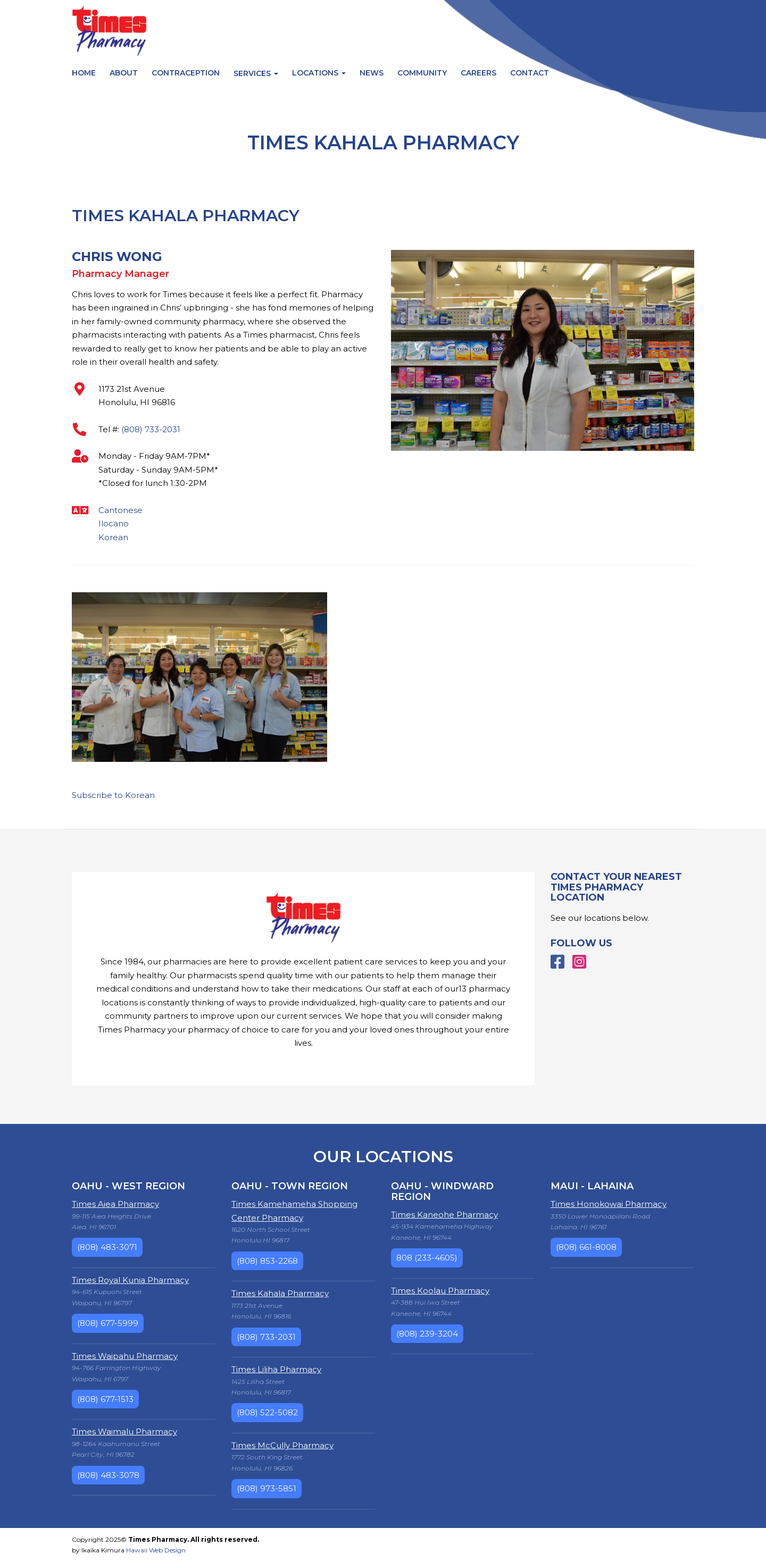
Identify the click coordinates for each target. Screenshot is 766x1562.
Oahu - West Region (128, 1186)
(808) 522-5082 (267, 1412)
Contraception (186, 73)
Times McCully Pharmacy (282, 1445)
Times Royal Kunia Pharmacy (130, 1280)
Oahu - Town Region (289, 1186)
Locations (319, 73)
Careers (478, 73)
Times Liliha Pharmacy (276, 1369)
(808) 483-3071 (107, 1247)
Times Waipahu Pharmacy (125, 1356)
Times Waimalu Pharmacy (124, 1431)
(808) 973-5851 (266, 1488)
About (124, 73)
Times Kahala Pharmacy (280, 1293)
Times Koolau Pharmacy (440, 1291)
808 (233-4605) (426, 1258)
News (372, 73)
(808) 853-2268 (267, 1261)
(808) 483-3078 (108, 1475)
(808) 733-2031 (150, 429)
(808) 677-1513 (105, 1399)
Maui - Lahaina (592, 1186)
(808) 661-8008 (586, 1247)
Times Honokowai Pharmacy (609, 1204)
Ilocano (113, 523)
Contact (529, 73)
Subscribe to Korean (113, 795)
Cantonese (120, 510)
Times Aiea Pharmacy (115, 1204)
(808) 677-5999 (107, 1323)
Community (422, 73)
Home (84, 73)
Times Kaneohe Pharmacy (444, 1215)
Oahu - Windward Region (442, 1191)
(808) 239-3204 (427, 1334)
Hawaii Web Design (156, 1550)
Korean (113, 537)
